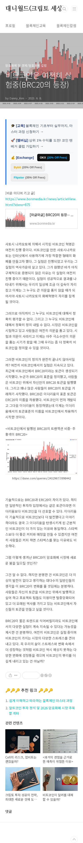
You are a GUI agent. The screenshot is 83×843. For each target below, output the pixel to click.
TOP (74, 839)
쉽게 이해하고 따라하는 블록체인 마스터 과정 (40, 700)
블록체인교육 (36, 25)
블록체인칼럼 (66, 25)
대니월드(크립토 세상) (35, 9)
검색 (64, 9)
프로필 (10, 25)
